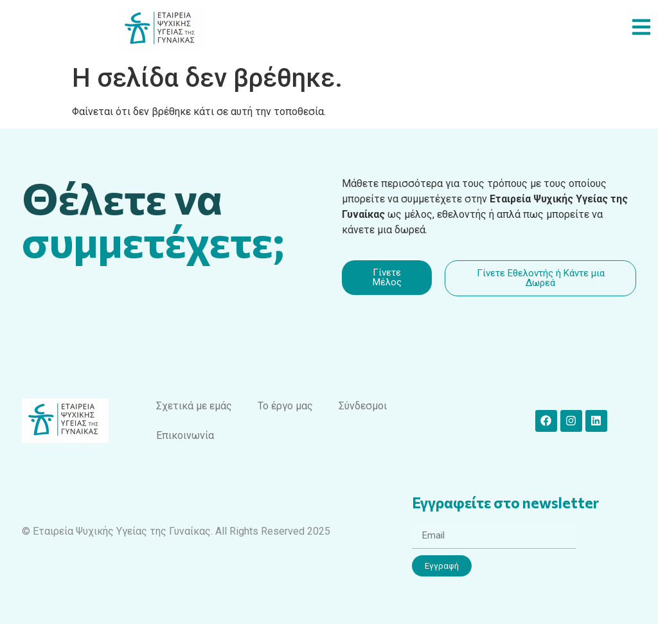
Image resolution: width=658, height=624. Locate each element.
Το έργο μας (285, 406)
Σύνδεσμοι (363, 406)
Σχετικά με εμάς (194, 406)
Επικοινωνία (185, 435)
